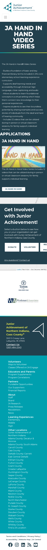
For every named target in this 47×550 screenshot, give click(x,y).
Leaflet (19, 269)
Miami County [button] (15, 491)
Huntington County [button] (18, 472)
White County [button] (15, 521)
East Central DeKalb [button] (18, 457)
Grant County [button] (15, 466)
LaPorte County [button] (16, 484)
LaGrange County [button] (17, 481)
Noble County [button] (15, 497)
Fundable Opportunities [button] (20, 384)
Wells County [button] (15, 518)
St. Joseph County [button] (17, 506)
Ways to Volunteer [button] (17, 364)
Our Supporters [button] (16, 387)
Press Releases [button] (15, 407)
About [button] (11, 395)
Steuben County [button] (16, 512)
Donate (12, 247)
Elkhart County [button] (16, 460)
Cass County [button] (14, 450)
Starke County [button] (15, 509)
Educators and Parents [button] (21, 372)
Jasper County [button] (15, 475)
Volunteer (30, 247)
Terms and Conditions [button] (16, 536)
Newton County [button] (16, 494)
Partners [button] (13, 381)
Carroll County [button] (15, 447)
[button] (11, 545)
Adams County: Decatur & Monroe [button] (21, 440)
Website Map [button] (24, 539)
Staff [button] (10, 397)
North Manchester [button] (17, 500)
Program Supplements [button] (19, 374)
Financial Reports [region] (16, 390)
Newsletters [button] (14, 410)
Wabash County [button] (16, 515)
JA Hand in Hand (13, 189)
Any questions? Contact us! (17, 260)
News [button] (11, 413)
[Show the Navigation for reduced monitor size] (5, 17)
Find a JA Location (17, 528)
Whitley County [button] (16, 525)
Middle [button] (11, 423)
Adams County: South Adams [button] (22, 444)
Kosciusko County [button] (17, 478)
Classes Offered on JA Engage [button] (23, 367)
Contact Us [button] (12, 344)
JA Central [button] (36, 539)
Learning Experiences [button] (20, 417)
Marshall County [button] (16, 487)
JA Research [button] (14, 403)
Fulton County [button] (15, 463)
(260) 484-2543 (13, 347)
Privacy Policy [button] (34, 536)
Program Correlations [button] (19, 377)
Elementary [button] (14, 420)
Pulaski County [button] (15, 503)
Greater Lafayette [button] (17, 469)
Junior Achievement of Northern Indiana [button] (19, 434)
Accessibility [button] (11, 539)
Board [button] (11, 400)
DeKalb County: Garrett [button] (20, 454)
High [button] (10, 426)
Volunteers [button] (14, 362)
